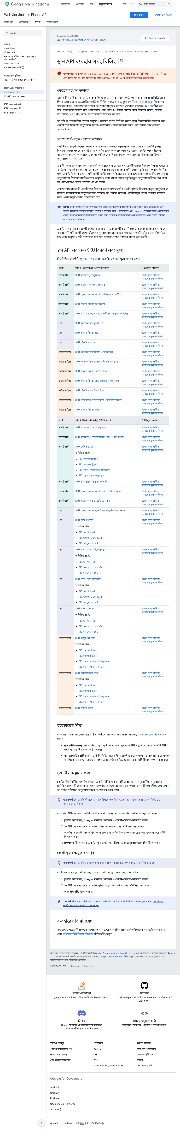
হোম (59, 51)
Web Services (15, 15)
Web (96, 1060)
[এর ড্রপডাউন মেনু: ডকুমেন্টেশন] (116, 4)
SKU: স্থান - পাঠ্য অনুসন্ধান (91, 475)
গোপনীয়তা (67, 1123)
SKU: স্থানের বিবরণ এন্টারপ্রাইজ (91, 371)
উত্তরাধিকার (52, 22)
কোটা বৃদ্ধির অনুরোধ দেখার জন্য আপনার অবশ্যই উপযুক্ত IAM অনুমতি (109, 862)
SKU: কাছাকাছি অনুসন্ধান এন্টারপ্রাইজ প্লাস (96, 361)
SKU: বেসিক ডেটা (84, 446)
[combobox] (154, 4)
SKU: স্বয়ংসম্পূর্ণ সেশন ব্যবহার (90, 284)
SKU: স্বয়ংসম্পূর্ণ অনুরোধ (87, 275)
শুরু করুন (139, 14)
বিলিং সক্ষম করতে (149, 74)
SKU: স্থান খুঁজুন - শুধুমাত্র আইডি (91, 481)
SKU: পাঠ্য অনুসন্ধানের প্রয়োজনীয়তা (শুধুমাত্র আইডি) (101, 313)
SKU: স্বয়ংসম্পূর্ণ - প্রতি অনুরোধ (90, 427)
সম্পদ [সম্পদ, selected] (37, 22)
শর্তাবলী (54, 1123)
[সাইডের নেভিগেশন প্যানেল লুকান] (41, 1122)
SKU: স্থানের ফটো (84, 708)
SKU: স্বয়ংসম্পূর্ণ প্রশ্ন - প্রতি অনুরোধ (92, 501)
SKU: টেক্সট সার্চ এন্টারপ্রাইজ (89, 390)
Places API (39, 15)
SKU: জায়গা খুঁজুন (88, 464)
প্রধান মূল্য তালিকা (151, 275)
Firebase (55, 1098)
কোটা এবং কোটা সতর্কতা (152, 734)
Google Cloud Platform (62, 1104)
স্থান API (160, 930)
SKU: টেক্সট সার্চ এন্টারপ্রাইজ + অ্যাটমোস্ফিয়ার (98, 400)
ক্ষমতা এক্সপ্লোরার (59, 1054)
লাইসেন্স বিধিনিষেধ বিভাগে (78, 934)
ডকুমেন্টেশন (109, 51)
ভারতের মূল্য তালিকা (152, 278)
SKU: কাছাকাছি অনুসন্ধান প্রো (89, 323)
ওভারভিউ (65, 4)
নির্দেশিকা (8, 22)
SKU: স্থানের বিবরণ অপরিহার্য (90, 304)
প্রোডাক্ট (80, 4)
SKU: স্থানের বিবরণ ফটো (87, 409)
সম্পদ (154, 51)
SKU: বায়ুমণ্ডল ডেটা (89, 543)
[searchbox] (23, 33)
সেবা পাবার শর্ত (144, 1065)
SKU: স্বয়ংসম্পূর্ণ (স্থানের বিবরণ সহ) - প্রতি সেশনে (99, 437)
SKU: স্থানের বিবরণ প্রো (86, 332)
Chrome (54, 1093)
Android (98, 1049)
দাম (91, 4)
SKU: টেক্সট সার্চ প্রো (85, 342)
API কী (111, 78)
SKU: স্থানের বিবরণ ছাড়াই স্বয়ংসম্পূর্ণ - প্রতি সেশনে (100, 510)
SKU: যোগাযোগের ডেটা (90, 538)
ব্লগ (124, 4)
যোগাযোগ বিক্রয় (163, 14)
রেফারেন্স (23, 22)
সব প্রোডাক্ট (55, 1109)
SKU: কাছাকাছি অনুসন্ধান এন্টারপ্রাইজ (94, 352)
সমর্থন (140, 1060)
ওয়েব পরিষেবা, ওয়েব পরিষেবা (109, 1065)
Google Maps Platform (88, 51)
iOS (95, 1054)
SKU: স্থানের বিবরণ (88, 459)
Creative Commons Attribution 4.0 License (115, 953)
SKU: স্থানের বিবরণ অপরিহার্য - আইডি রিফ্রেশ (98, 491)
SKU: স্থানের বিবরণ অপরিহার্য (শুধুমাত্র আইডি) (98, 294)
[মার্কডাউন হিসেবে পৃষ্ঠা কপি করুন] (122, 60)
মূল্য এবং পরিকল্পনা (146, 1049)
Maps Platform (30, 4)
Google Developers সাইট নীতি (113, 956)
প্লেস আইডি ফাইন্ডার (60, 1060)
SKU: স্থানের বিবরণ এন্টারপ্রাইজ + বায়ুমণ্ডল (97, 380)
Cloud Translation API (78, 40)
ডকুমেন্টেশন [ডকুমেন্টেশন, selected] (105, 4)
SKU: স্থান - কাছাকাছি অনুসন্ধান (94, 470)
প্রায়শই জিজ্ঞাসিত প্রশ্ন (61, 1049)
